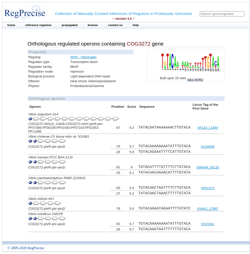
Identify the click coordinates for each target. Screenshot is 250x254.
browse (93, 25)
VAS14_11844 (207, 128)
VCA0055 (208, 147)
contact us (115, 25)
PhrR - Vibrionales (83, 57)
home (11, 25)
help (136, 25)
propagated (70, 25)
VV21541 (207, 224)
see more (195, 79)
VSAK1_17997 (207, 208)
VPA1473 (207, 188)
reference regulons (38, 25)
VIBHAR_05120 (207, 167)
